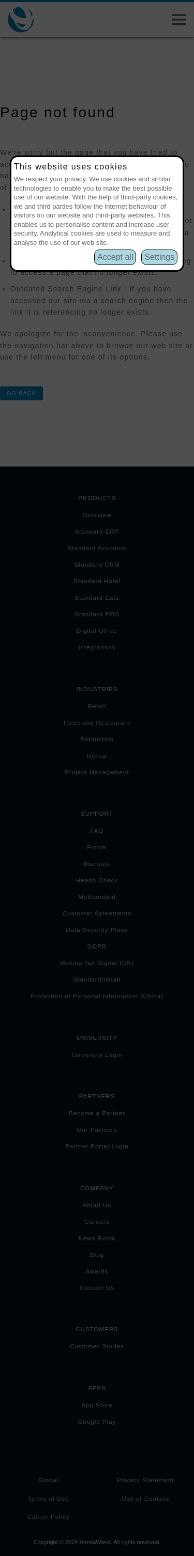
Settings (159, 257)
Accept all (115, 257)
